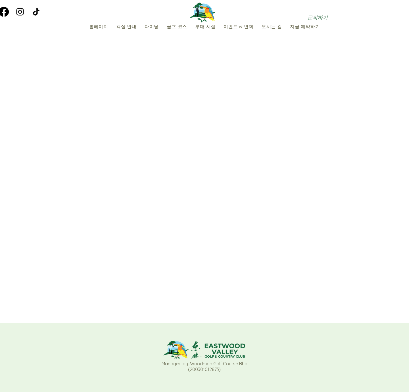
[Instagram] (20, 12)
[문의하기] (317, 17)
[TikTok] (36, 12)
